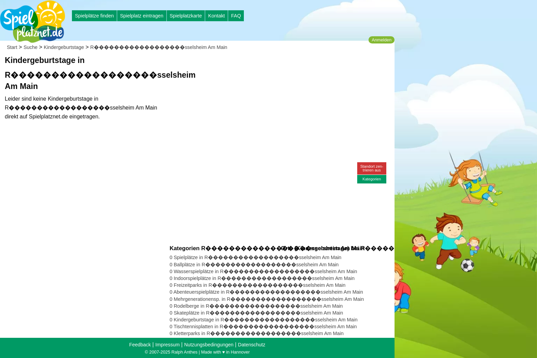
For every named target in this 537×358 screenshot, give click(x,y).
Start (12, 47)
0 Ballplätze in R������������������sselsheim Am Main (254, 264)
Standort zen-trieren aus (371, 168)
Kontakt (216, 15)
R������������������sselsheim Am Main (158, 47)
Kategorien (371, 179)
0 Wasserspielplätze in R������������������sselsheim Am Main (263, 271)
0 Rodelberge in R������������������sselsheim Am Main (256, 306)
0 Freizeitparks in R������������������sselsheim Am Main (258, 285)
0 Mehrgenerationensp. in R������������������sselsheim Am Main (267, 299)
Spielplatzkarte (186, 15)
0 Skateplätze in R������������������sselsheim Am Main (256, 313)
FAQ (236, 15)
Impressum (167, 344)
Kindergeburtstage (64, 47)
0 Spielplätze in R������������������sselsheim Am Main (255, 257)
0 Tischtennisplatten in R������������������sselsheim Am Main (263, 326)
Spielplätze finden (94, 15)
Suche (31, 47)
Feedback (140, 344)
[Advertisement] (247, 65)
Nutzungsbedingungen (209, 344)
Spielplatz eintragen (141, 15)
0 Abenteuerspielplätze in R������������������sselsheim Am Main (266, 292)
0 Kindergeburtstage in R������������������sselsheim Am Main (264, 319)
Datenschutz (251, 344)
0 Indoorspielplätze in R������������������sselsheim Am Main (262, 278)
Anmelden (381, 39)
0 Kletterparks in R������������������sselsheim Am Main (257, 333)
